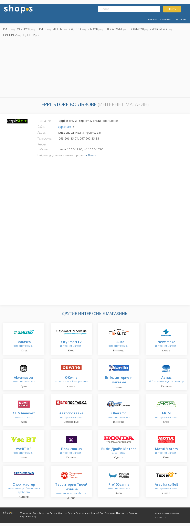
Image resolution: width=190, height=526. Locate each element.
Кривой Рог (159, 29)
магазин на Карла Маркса (71, 489)
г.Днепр (29, 35)
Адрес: (42, 132)
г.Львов (91, 155)
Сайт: (41, 127)
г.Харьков (136, 29)
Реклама (165, 19)
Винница (10, 35)
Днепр (58, 29)
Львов (93, 29)
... (42, 35)
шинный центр (24, 415)
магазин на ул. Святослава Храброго (24, 488)
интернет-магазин (24, 344)
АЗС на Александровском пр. (166, 379)
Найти (172, 9)
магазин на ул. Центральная (71, 379)
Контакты (179, 19)
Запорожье (114, 29)
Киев (6, 29)
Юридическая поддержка (167, 513)
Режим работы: (43, 146)
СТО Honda (118, 450)
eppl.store (64, 127)
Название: (44, 121)
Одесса (75, 29)
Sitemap (158, 517)
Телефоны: (45, 138)
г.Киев (41, 29)
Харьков (23, 29)
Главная (152, 19)
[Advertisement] (95, 68)
